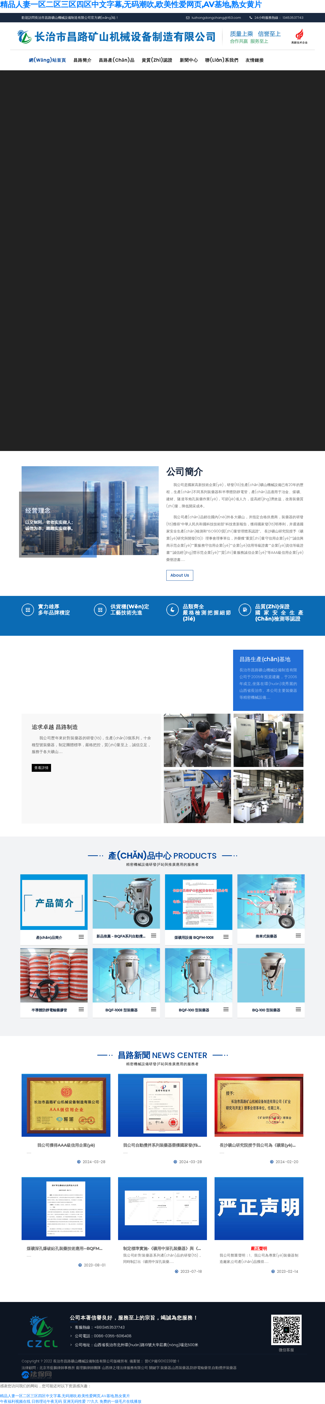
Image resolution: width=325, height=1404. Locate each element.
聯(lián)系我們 (225, 60)
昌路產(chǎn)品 (119, 60)
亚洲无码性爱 (74, 1400)
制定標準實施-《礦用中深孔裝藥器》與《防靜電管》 (162, 1248)
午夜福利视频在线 (15, 1400)
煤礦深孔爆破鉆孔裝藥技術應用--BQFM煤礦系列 (66, 1248)
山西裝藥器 (180, 1366)
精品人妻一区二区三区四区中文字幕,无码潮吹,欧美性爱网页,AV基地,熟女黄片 (65, 1395)
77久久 (93, 1400)
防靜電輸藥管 (200, 1366)
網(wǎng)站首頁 (48, 60)
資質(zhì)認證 (159, 60)
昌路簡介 (84, 60)
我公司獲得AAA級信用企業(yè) (66, 1144)
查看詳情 (41, 767)
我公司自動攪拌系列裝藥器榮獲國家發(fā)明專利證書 (162, 1144)
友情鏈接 (259, 60)
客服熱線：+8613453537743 (100, 1326)
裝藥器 (165, 1366)
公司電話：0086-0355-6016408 (103, 1335)
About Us (179, 575)
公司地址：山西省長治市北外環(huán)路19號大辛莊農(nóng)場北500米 (136, 1344)
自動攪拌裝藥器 (224, 1366)
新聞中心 (192, 60)
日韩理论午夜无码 (46, 1400)
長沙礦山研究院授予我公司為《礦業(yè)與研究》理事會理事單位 (259, 1144)
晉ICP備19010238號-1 (161, 1360)
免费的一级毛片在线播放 (120, 1400)
